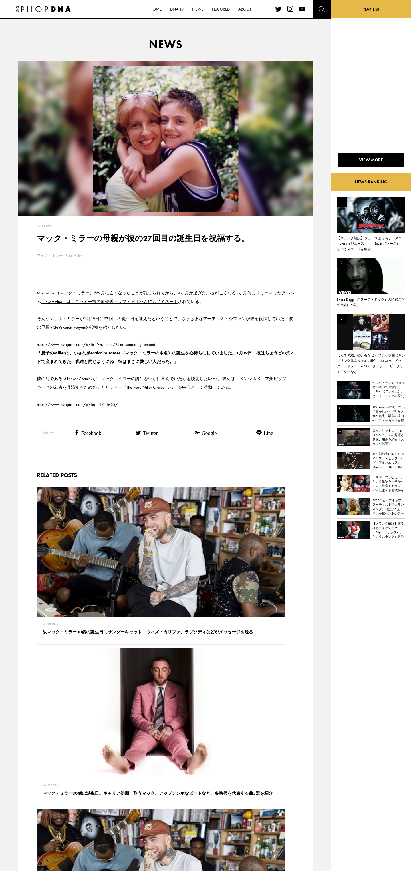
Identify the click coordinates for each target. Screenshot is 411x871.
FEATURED (50, 826)
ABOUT (47, 836)
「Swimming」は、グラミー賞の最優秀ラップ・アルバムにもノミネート (109, 301)
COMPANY (76, 816)
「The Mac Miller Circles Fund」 (150, 387)
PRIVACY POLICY (81, 806)
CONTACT (76, 796)
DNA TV (48, 806)
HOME (47, 796)
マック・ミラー (50, 255)
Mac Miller (74, 255)
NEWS (47, 816)
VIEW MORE (166, 716)
